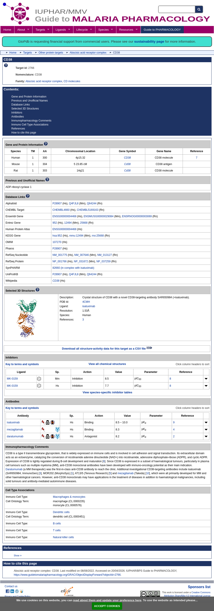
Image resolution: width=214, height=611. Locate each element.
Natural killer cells (63, 537)
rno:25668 (98, 235)
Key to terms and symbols (22, 364)
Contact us (11, 586)
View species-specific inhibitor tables (107, 392)
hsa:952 (57, 235)
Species (103, 29)
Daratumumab (14, 469)
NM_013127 (104, 255)
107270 (56, 242)
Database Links (20, 104)
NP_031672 (81, 261)
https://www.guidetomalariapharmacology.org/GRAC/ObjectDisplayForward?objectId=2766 (67, 574)
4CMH (86, 301)
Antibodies (17, 116)
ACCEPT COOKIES (107, 606)
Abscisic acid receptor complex (88, 52)
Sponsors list (199, 587)
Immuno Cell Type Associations (29, 124)
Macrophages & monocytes (69, 496)
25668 (83, 222)
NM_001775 (59, 255)
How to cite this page (23, 132)
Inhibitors (16, 112)
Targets (40, 29)
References (18, 128)
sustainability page (149, 41)
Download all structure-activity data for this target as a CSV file (107, 348)
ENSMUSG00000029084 (98, 216)
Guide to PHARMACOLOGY (162, 29)
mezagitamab (15, 429)
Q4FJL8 (74, 203)
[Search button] (199, 9)
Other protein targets (50, 52)
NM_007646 (81, 255)
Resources (126, 29)
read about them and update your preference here (107, 600)
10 (147, 473)
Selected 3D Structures (25, 108)
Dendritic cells (61, 512)
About (21, 29)
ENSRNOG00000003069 (137, 216)
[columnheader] (21, 372)
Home (7, 29)
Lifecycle (82, 29)
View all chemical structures (107, 364)
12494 (68, 222)
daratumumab (15, 436)
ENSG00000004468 (64, 216)
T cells (57, 530)
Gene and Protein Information (28, 96)
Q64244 (92, 203)
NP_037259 (103, 261)
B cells (57, 523)
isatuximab (88, 306)
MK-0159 (12, 378)
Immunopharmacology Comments (31, 120)
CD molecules (72, 81)
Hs (57, 385)
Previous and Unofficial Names (29, 100)
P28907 (57, 203)
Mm (57, 378)
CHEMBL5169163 (87, 209)
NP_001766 (59, 261)
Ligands (61, 29)
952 (54, 222)
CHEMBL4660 (61, 209)
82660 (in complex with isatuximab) (73, 267)
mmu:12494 (76, 235)
